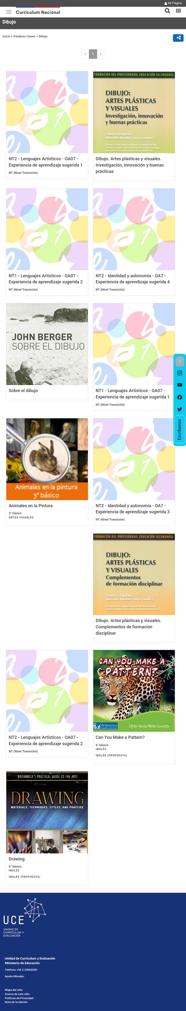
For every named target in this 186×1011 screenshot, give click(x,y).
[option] (179, 373)
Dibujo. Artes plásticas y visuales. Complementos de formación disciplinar (41, 650)
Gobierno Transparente (19, 923)
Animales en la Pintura (31, 522)
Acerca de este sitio (17, 901)
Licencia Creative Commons (22, 935)
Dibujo (43, 36)
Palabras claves (24, 36)
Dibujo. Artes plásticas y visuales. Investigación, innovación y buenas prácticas (130, 165)
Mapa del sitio (14, 897)
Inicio (6, 36)
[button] (165, 7)
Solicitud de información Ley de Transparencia (34, 929)
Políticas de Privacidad (19, 905)
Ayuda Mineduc (14, 883)
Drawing (104, 765)
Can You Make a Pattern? (33, 765)
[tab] (165, 7)
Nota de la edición (16, 909)
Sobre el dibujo (23, 401)
